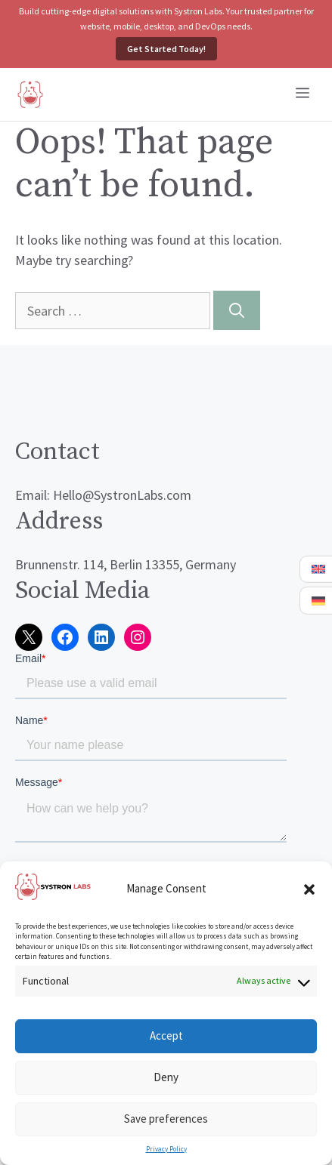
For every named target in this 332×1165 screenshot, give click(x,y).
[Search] (236, 310)
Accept (166, 1035)
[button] (309, 889)
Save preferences (166, 1118)
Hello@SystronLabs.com (122, 495)
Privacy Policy (166, 1149)
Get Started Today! (166, 48)
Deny (166, 1077)
